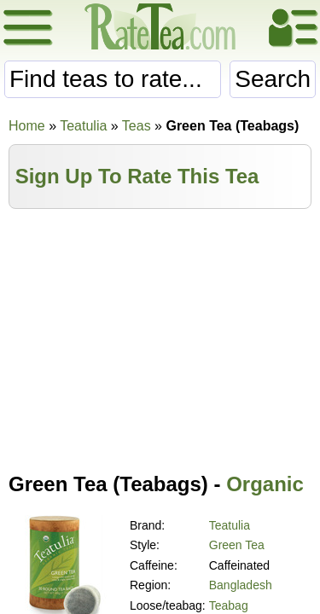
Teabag (228, 605)
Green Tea (237, 545)
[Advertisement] (160, 336)
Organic (265, 483)
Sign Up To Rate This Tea (137, 176)
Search (273, 79)
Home (27, 126)
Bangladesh (240, 585)
